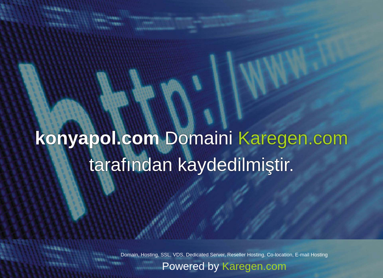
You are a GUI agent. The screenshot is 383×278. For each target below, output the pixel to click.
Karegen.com (293, 138)
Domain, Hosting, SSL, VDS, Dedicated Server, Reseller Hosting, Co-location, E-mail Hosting (224, 255)
